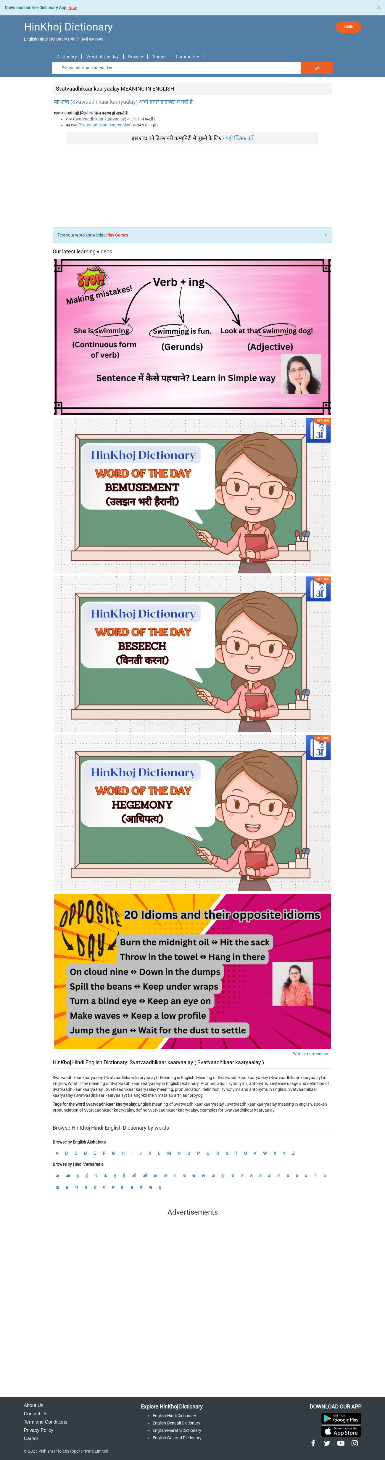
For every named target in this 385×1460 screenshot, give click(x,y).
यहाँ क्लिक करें (239, 138)
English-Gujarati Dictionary (177, 1437)
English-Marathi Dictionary (177, 1430)
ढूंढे (317, 67)
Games (159, 56)
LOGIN (349, 27)
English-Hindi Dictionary (174, 1415)
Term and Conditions (45, 1421)
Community (187, 56)
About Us (34, 1405)
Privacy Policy (39, 1430)
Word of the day (102, 56)
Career (31, 1438)
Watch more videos (310, 1053)
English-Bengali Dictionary (176, 1423)
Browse (135, 56)
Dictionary (67, 56)
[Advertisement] (192, 185)
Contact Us (35, 1413)
